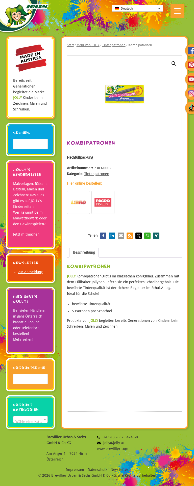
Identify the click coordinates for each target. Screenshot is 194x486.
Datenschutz (97, 470)
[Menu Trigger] (177, 11)
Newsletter (119, 470)
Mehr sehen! (23, 339)
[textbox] (30, 421)
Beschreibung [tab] (84, 252)
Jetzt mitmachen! (26, 234)
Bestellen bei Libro (78, 202)
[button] (173, 63)
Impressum (75, 470)
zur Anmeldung (30, 272)
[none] (137, 8)
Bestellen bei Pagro (103, 202)
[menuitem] (137, 8)
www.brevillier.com (112, 449)
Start (70, 45)
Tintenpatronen (114, 45)
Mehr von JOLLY (88, 45)
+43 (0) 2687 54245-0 (100, 437)
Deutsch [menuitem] (127, 8)
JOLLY (24, 17)
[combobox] (30, 419)
